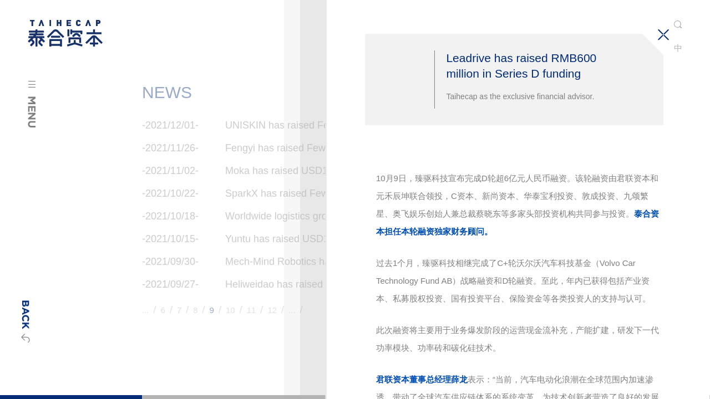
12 (272, 310)
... (145, 310)
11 (251, 310)
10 (230, 310)
